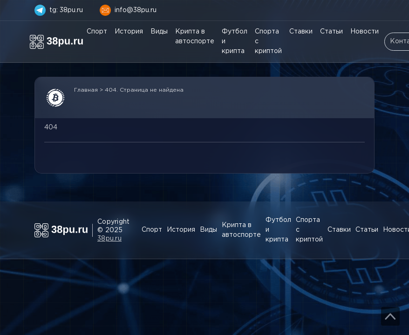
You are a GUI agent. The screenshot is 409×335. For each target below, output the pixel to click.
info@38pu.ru (136, 10)
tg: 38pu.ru (66, 10)
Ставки (301, 31)
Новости (364, 31)
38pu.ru (109, 238)
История (129, 31)
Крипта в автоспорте (194, 36)
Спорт (97, 31)
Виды (159, 31)
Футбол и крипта (234, 41)
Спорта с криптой (268, 41)
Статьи (331, 31)
